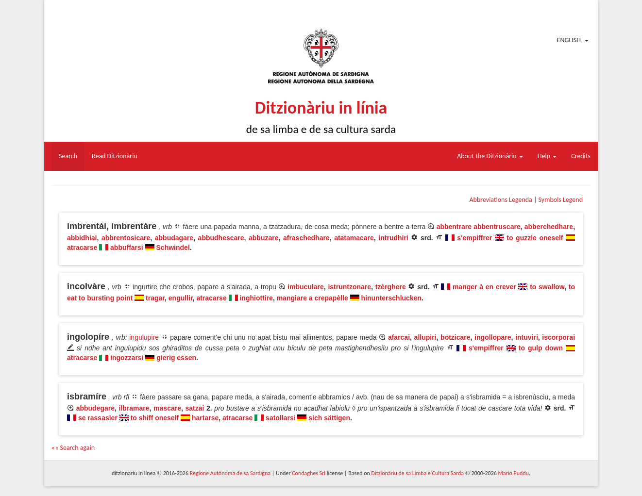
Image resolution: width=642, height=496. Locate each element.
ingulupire (144, 337)
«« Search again (73, 448)
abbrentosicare (125, 238)
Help (547, 156)
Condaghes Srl (308, 473)
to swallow (547, 287)
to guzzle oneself (535, 238)
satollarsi (280, 418)
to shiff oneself (155, 418)
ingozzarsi (126, 358)
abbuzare (263, 238)
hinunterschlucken (391, 298)
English (569, 40)
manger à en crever (484, 287)
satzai (194, 408)
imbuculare (305, 287)
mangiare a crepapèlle (312, 298)
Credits (581, 156)
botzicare (455, 337)
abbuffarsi (126, 247)
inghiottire (255, 298)
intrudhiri (393, 238)
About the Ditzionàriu (490, 156)
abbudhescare (221, 238)
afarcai (399, 337)
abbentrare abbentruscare (479, 227)
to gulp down (541, 348)
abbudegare (95, 408)
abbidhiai (82, 238)
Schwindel (173, 247)
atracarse (82, 247)
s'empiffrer (474, 238)
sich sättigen (329, 418)
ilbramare (134, 408)
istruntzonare (349, 287)
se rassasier (98, 418)
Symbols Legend (561, 200)
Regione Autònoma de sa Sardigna (230, 473)
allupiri (425, 337)
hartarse (205, 418)
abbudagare (174, 238)
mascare (167, 408)
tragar (155, 298)
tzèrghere (390, 287)
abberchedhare (548, 227)
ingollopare (492, 337)
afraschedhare (306, 238)
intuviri (526, 337)
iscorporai (558, 337)
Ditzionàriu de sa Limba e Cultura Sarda (418, 473)
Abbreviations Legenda (500, 200)
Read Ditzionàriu (114, 156)
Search (68, 156)
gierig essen (176, 358)
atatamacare (354, 238)
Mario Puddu (513, 473)
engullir (181, 298)
